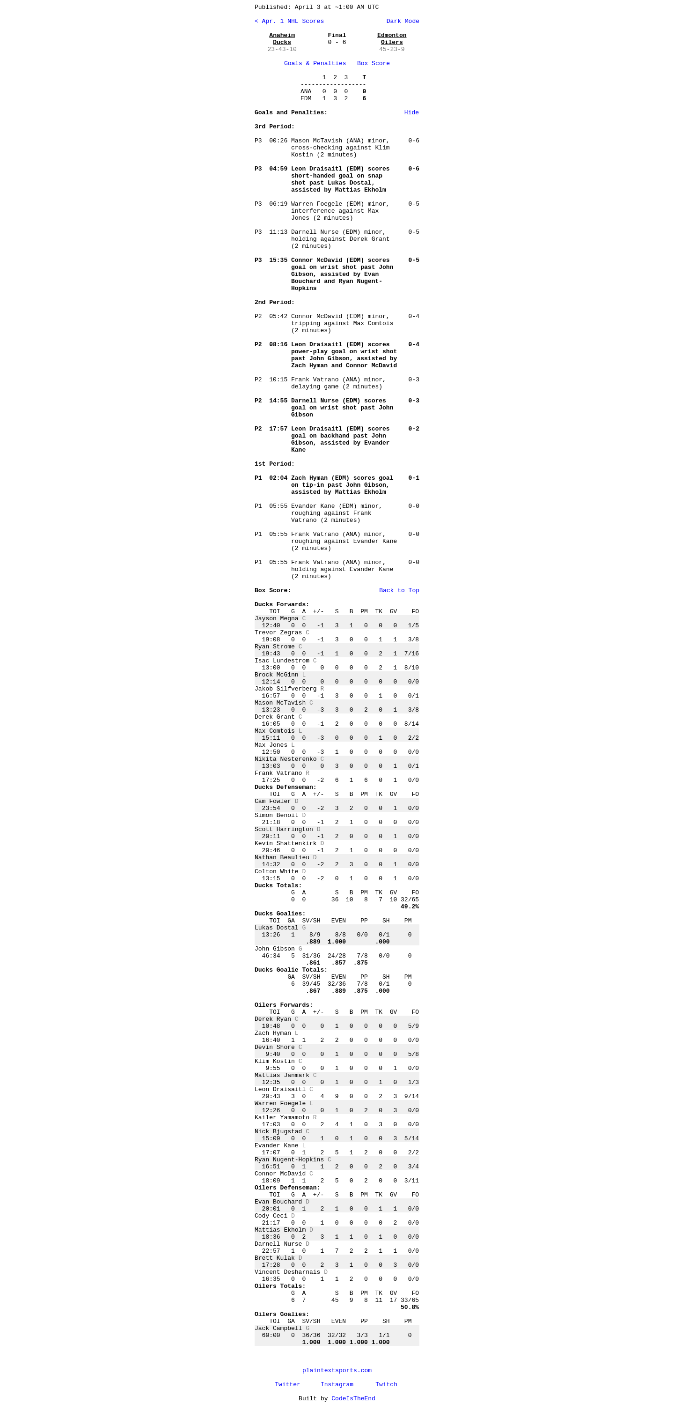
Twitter (287, 1384)
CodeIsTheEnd (353, 1398)
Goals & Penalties (315, 63)
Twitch (386, 1384)
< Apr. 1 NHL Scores (289, 21)
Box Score (373, 63)
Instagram (337, 1384)
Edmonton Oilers (391, 39)
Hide (411, 112)
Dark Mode (401, 21)
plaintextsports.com (337, 1370)
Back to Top (399, 590)
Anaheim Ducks (282, 39)
